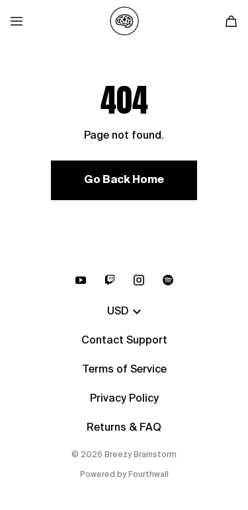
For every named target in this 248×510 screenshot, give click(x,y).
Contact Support (124, 341)
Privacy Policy (124, 399)
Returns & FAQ (124, 428)
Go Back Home (124, 180)
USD (124, 312)
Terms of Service (124, 370)
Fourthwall (148, 475)
